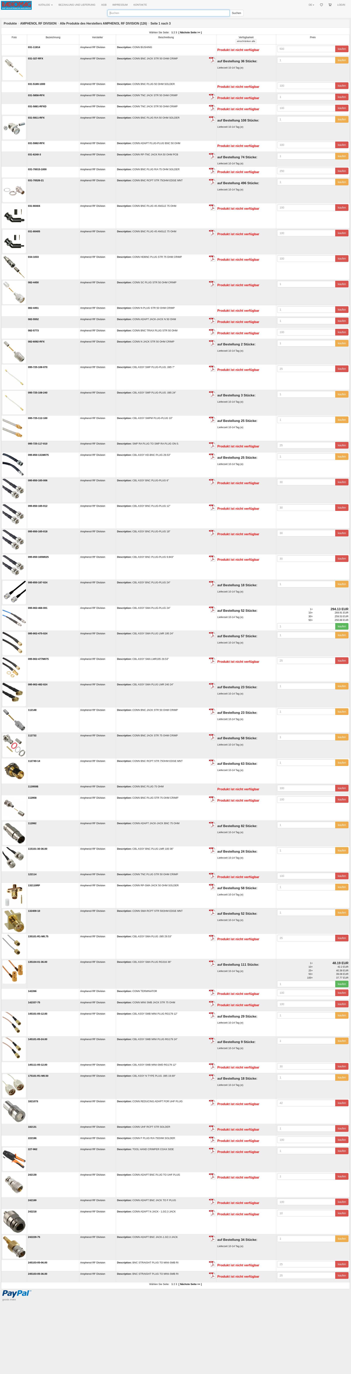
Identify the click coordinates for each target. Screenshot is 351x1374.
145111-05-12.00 (37, 1064)
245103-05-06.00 (37, 1262)
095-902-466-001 (37, 607)
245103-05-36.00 (37, 1273)
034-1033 (33, 256)
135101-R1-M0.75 (38, 936)
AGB (103, 4)
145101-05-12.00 (37, 1013)
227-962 (32, 1149)
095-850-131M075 (38, 454)
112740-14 (34, 761)
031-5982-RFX (36, 143)
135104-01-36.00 (37, 961)
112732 (32, 735)
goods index (9, 1299)
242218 (32, 1211)
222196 (32, 1138)
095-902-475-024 (37, 633)
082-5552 (33, 319)
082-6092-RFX (36, 341)
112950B (33, 786)
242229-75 (34, 1237)
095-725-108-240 (37, 392)
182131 (32, 1126)
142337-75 (34, 1002)
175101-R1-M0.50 (38, 1075)
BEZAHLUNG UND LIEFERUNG (77, 4)
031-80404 (34, 205)
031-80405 (34, 231)
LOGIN (341, 4)
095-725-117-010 (37, 443)
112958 (32, 797)
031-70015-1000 (37, 169)
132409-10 (34, 910)
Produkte (10, 23)
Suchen (236, 13)
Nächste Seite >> (190, 32)
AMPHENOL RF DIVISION (38, 23)
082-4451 (33, 307)
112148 (32, 710)
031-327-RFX (35, 58)
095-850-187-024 (37, 582)
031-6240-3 (34, 154)
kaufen (342, 48)
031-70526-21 (36, 180)
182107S (33, 1101)
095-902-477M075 (38, 659)
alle (246, 41)
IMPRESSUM (120, 4)
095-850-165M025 (38, 556)
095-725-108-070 (37, 367)
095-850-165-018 (37, 531)
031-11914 (34, 47)
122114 (32, 874)
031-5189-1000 (36, 84)
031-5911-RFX (36, 117)
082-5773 (33, 330)
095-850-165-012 (37, 505)
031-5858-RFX (36, 95)
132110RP (34, 885)
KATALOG (46, 4)
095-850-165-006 (37, 480)
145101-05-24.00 (37, 1039)
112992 (32, 823)
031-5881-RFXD (37, 106)
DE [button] (311, 4)
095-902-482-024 (37, 684)
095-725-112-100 (37, 418)
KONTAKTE (140, 4)
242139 (32, 1174)
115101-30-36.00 (37, 848)
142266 (32, 991)
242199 (32, 1200)
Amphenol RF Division (92, 47)
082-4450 (33, 282)
